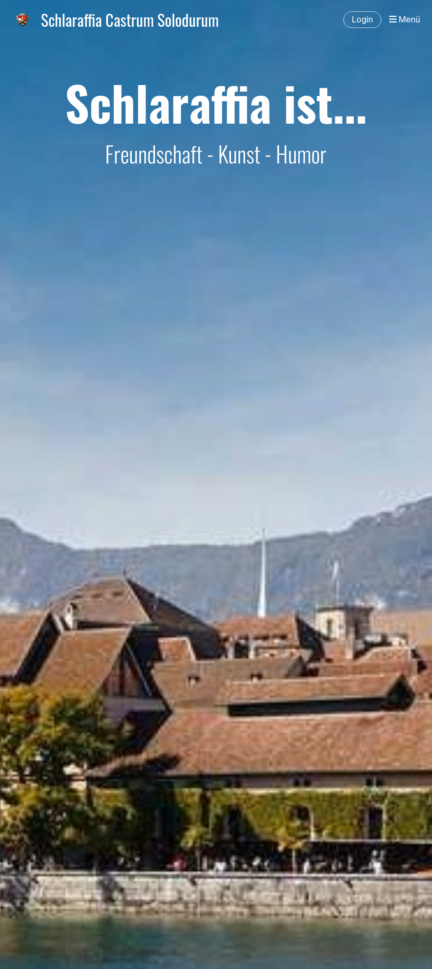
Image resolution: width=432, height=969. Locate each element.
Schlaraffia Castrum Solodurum (130, 20)
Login (362, 19)
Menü (404, 19)
